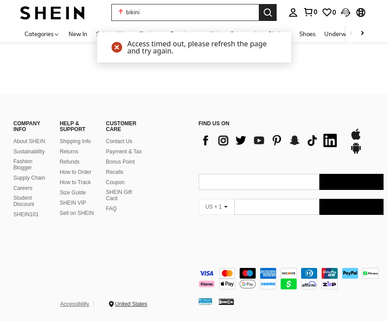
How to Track (75, 182)
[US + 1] (216, 207)
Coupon (115, 182)
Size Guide (73, 192)
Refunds (70, 162)
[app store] (356, 139)
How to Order (75, 172)
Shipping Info (75, 141)
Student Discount (23, 201)
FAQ (111, 209)
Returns (69, 151)
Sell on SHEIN (77, 213)
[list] (270, 140)
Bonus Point (120, 162)
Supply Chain (29, 178)
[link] (310, 12)
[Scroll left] (351, 33)
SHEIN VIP (73, 203)
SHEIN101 (26, 214)
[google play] (356, 152)
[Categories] (42, 33)
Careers (23, 188)
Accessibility (74, 304)
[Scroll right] (362, 33)
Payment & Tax (124, 151)
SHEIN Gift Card (119, 195)
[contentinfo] (291, 278)
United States (131, 304)
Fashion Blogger (23, 164)
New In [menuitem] (78, 33)
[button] (185, 12)
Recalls (114, 172)
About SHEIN (29, 141)
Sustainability (29, 151)
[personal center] (293, 12)
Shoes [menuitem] (307, 33)
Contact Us (119, 141)
